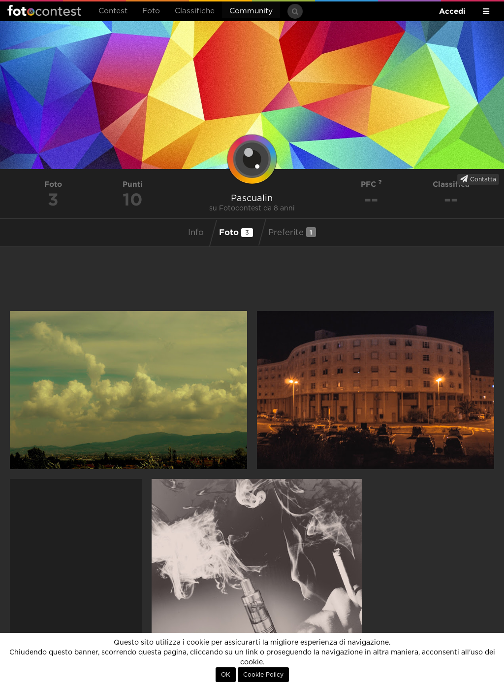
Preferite (292, 232)
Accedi (452, 11)
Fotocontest (44, 10)
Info (196, 233)
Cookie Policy (263, 675)
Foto (151, 11)
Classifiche (195, 11)
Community (251, 11)
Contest (112, 11)
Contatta (478, 179)
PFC (371, 184)
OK (225, 675)
